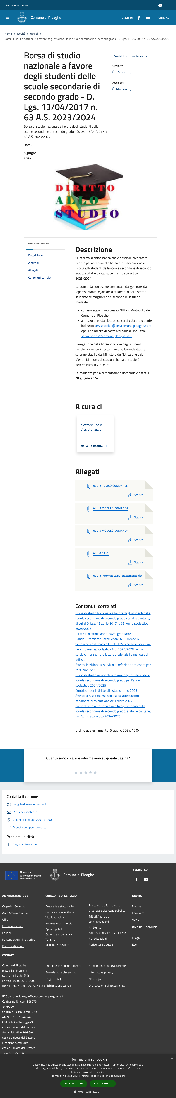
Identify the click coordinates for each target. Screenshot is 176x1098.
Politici (6, 933)
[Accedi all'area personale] (160, 5)
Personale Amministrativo (18, 939)
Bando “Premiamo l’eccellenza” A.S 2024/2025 (108, 638)
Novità (21, 33)
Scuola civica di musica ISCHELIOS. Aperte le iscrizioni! (113, 644)
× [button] (171, 1058)
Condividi (121, 56)
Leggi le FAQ (53, 979)
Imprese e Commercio (58, 923)
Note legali (95, 979)
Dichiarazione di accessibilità (107, 985)
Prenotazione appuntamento (63, 965)
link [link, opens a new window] (123, 1075)
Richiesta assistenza (58, 985)
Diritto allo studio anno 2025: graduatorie (104, 633)
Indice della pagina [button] (38, 243)
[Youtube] (146, 17)
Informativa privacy (101, 972)
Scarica (135, 495)
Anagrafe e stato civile (59, 906)
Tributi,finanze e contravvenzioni (99, 919)
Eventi (136, 944)
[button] (88, 1092)
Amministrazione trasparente (107, 965)
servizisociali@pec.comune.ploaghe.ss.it (123, 325)
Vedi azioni (140, 56)
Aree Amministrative (15, 913)
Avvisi (34, 33)
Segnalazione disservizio (60, 972)
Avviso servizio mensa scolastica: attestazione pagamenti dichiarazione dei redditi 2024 (107, 698)
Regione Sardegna (17, 5)
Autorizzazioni (98, 938)
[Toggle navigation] (7, 17)
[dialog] (88, 1076)
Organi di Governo (13, 906)
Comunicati (139, 913)
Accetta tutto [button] (73, 1083)
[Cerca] (168, 17)
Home (8, 33)
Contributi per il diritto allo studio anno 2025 (106, 690)
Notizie (136, 906)
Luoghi (136, 938)
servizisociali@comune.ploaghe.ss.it (106, 335)
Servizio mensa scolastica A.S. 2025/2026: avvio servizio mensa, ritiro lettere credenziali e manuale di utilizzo (111, 654)
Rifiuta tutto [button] (103, 1083)
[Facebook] (137, 17)
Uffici (5, 919)
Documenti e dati (13, 946)
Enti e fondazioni (12, 926)
